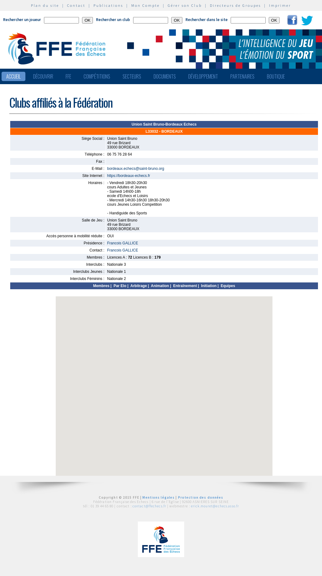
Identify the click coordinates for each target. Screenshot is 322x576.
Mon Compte (145, 5)
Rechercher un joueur (22, 19)
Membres (101, 286)
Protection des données (201, 497)
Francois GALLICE (122, 243)
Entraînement (185, 286)
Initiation (208, 286)
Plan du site (45, 5)
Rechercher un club (113, 19)
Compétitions (97, 76)
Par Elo (120, 286)
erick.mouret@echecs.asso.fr (215, 506)
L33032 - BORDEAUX (164, 131)
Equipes (228, 286)
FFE (68, 76)
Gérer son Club (185, 5)
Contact (76, 5)
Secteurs (132, 76)
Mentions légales (158, 497)
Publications (108, 5)
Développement (203, 76)
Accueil (13, 76)
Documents (165, 76)
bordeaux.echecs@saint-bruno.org (135, 168)
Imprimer (280, 5)
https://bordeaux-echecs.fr (128, 176)
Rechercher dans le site (206, 19)
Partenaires (242, 76)
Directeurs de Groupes (235, 5)
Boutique (276, 76)
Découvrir (43, 76)
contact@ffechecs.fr (149, 506)
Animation (160, 286)
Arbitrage (138, 286)
